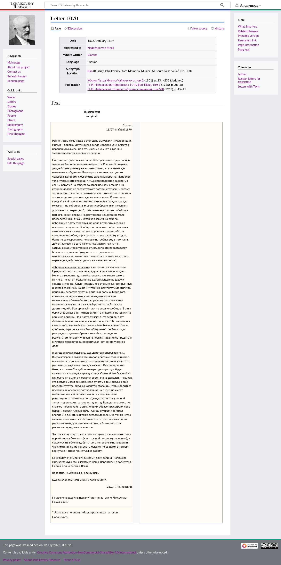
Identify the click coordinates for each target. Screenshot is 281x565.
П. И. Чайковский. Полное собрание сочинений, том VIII (126, 89)
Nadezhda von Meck (101, 47)
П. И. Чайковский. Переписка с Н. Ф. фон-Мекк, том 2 (124, 84)
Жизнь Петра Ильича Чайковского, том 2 (116, 80)
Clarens (92, 54)
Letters (242, 74)
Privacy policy (12, 559)
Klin (90, 71)
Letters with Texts (249, 86)
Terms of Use (71, 559)
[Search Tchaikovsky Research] (137, 5)
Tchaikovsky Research (22, 5)
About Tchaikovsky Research (42, 559)
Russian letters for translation (249, 80)
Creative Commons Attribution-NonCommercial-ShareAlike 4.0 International (86, 552)
